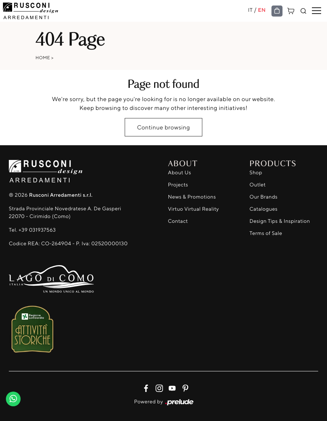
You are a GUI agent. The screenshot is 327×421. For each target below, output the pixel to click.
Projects (178, 185)
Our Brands (263, 197)
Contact (178, 221)
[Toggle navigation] (316, 11)
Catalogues (263, 209)
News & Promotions (192, 197)
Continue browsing (163, 127)
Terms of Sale (265, 233)
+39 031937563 (37, 230)
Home (43, 57)
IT (250, 10)
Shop (255, 173)
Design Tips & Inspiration (279, 221)
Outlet (257, 185)
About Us (179, 173)
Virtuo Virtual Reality (193, 209)
